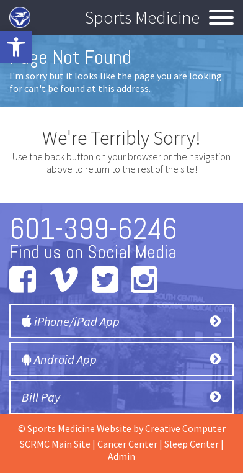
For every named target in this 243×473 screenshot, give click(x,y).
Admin (121, 456)
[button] (16, 47)
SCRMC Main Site (55, 444)
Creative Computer (185, 428)
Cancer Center (127, 444)
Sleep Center (191, 444)
